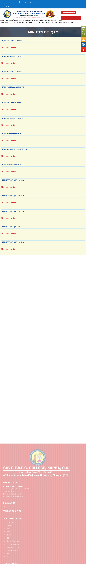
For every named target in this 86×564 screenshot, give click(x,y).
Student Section (33, 22)
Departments (50, 20)
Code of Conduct (68, 12)
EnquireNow (83, 33)
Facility (61, 20)
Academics (38, 20)
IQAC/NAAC (13, 20)
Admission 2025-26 (71, 18)
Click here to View (8, 48)
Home (6, 6)
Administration (26, 20)
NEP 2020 (45, 22)
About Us (4, 20)
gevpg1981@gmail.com (29, 2)
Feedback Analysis (66, 22)
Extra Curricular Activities (13, 22)
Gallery (54, 22)
